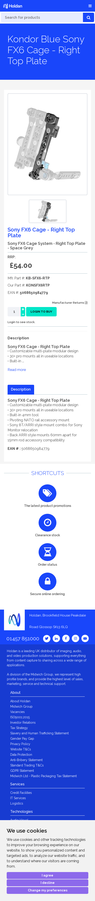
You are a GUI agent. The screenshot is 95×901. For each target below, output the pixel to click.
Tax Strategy (19, 728)
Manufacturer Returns (69, 302)
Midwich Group (21, 706)
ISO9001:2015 (20, 717)
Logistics (16, 803)
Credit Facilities (21, 793)
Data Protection (21, 754)
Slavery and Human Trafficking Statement (39, 733)
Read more (17, 370)
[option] (47, 211)
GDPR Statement (22, 770)
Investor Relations (23, 722)
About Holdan (20, 701)
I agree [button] (47, 875)
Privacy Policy (20, 744)
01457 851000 (22, 638)
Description (21, 389)
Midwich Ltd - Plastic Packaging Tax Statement (43, 776)
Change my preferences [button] (47, 890)
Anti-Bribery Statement (26, 760)
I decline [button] (48, 883)
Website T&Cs (20, 749)
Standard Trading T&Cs (27, 765)
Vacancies (17, 712)
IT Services (18, 798)
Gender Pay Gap (22, 738)
